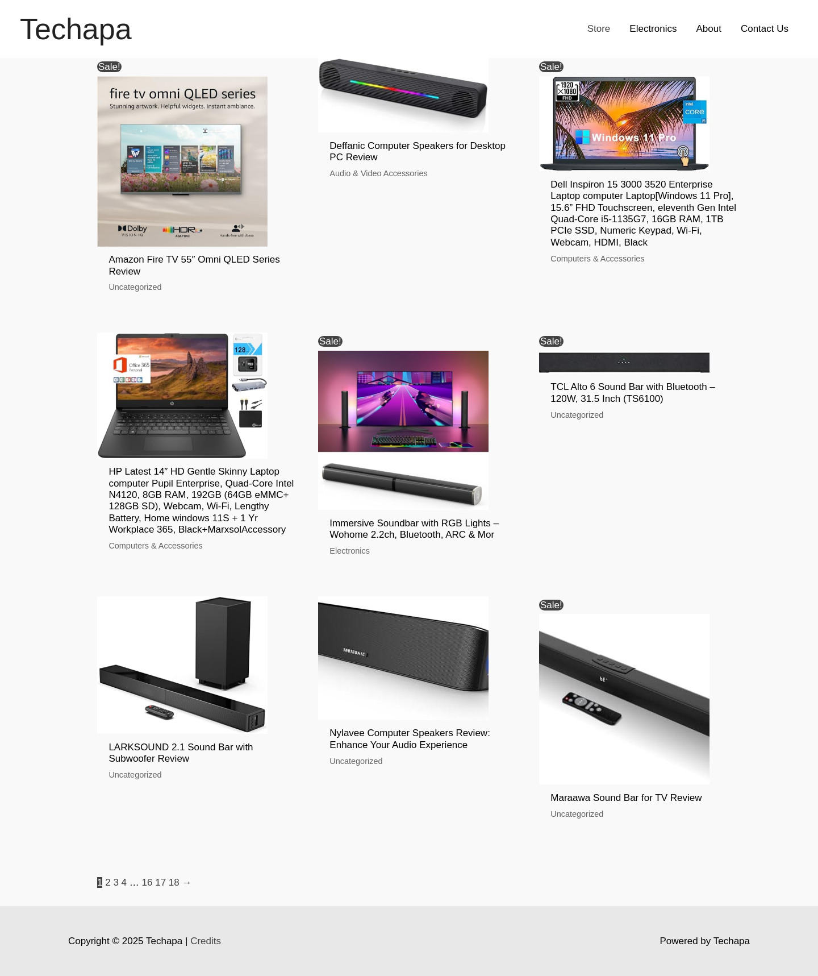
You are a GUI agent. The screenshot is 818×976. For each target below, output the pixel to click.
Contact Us (764, 28)
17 (160, 882)
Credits (205, 941)
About (708, 28)
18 (174, 882)
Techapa (76, 29)
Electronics (653, 28)
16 (147, 882)
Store (599, 28)
